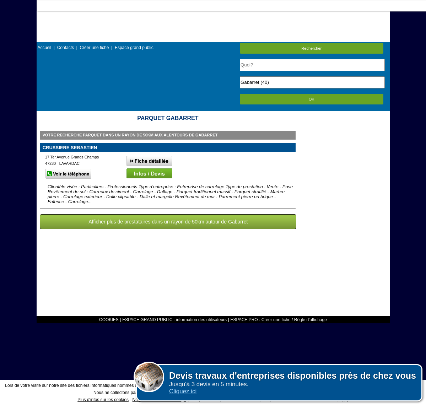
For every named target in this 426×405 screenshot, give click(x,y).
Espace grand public (134, 47)
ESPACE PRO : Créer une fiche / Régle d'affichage (279, 319)
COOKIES (109, 319)
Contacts (65, 47)
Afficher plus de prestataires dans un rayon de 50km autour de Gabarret (168, 222)
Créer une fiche (94, 47)
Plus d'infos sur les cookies (103, 399)
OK (311, 99)
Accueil (45, 47)
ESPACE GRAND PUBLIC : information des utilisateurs (174, 319)
